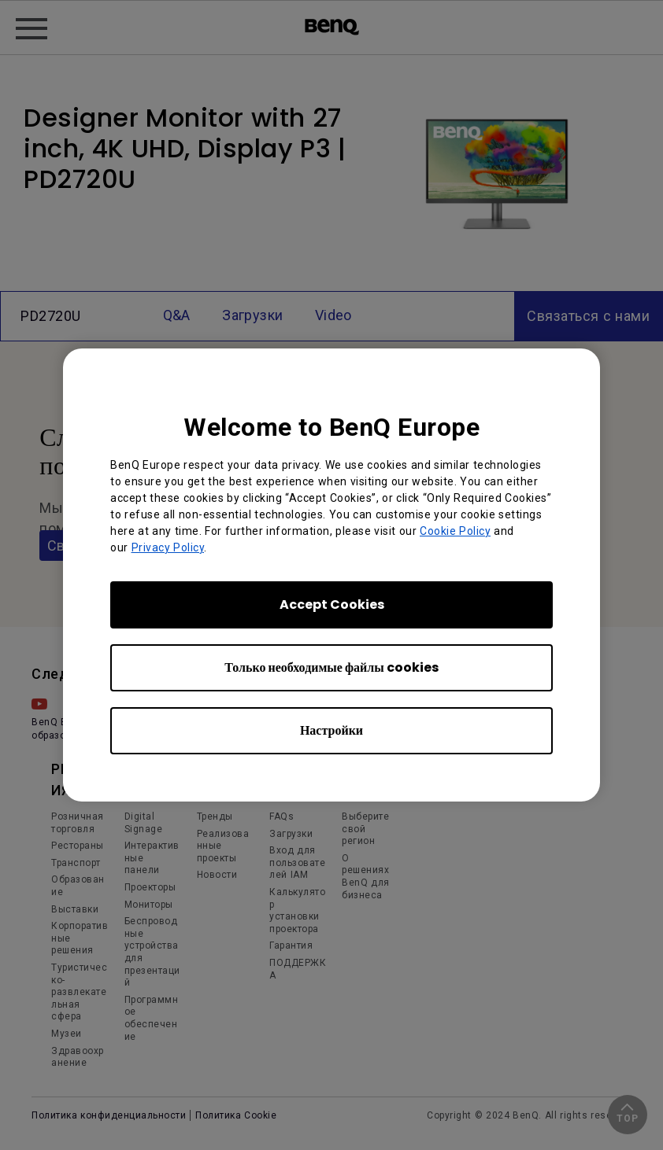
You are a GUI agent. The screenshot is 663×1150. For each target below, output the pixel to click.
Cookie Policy (455, 531)
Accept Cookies (332, 604)
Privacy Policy (168, 547)
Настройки (331, 730)
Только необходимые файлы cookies (331, 667)
